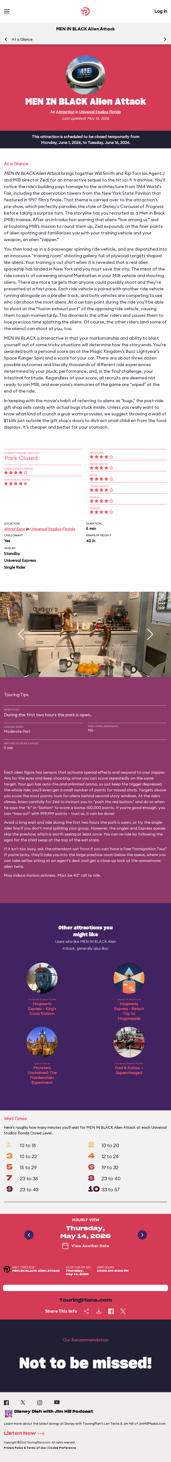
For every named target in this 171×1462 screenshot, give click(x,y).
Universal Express (20, 560)
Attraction (65, 112)
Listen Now (26, 1433)
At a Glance (22, 39)
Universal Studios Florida (100, 112)
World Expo (14, 528)
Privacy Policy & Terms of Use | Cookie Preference (40, 1447)
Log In (160, 11)
